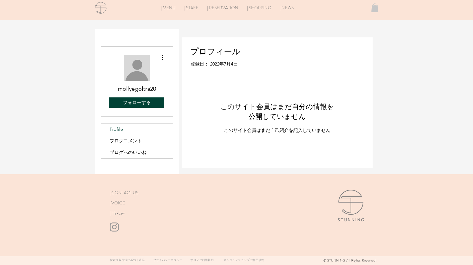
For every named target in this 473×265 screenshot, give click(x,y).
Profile (116, 129)
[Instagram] (114, 227)
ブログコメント (126, 141)
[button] (374, 7)
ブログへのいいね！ (130, 152)
